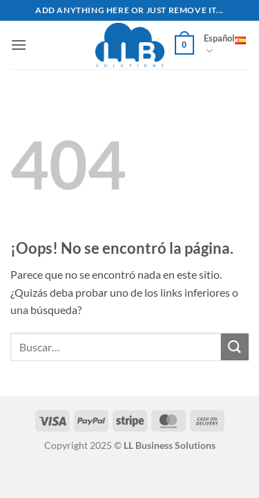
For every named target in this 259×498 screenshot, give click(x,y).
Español (225, 45)
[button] (18, 45)
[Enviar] (235, 346)
